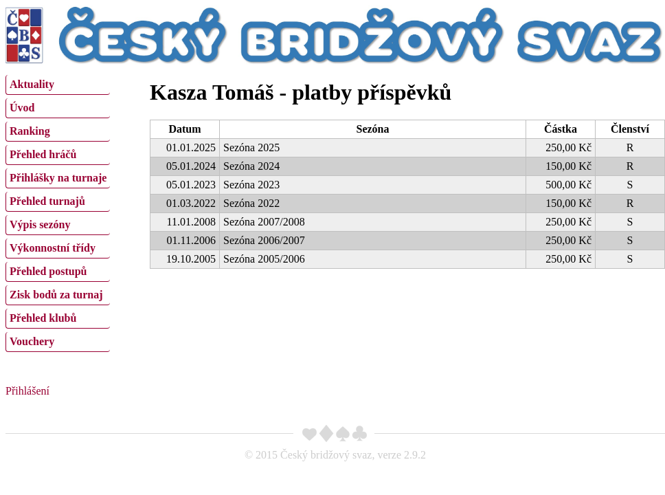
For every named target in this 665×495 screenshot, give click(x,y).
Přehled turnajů (47, 201)
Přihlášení (27, 391)
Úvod (22, 107)
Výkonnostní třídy (52, 248)
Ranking (30, 131)
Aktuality (32, 84)
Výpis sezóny (40, 224)
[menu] (57, 212)
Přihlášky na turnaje (58, 178)
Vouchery (32, 341)
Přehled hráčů (43, 154)
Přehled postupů (48, 271)
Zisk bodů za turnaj (56, 294)
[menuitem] (57, 85)
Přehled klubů (43, 318)
